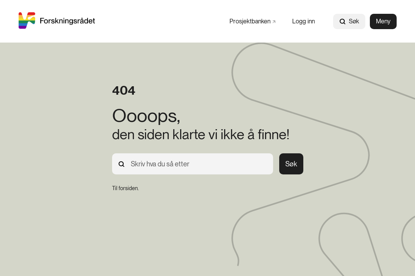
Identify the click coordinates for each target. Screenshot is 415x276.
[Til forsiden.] (125, 188)
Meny (383, 21)
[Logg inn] (303, 21)
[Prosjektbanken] (252, 21)
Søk (349, 21)
